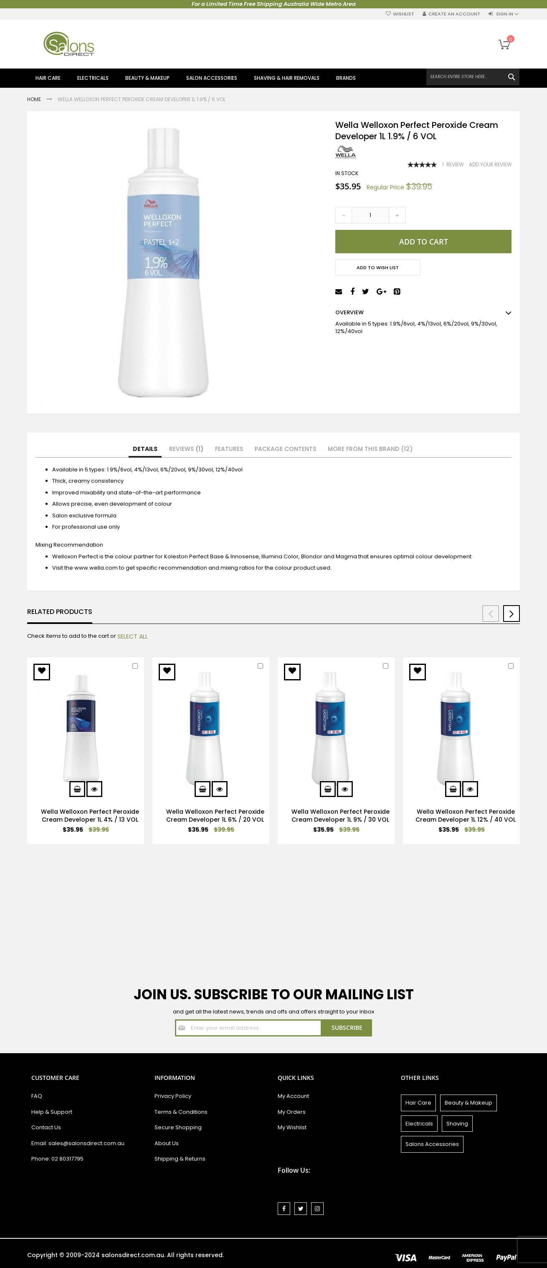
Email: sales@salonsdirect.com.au (77, 1143)
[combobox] (473, 77)
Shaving (457, 1124)
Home (34, 99)
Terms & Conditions (181, 1112)
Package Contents (285, 449)
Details (145, 449)
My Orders (292, 1112)
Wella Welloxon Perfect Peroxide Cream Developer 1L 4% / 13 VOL (90, 815)
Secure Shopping (178, 1127)
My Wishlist (292, 1127)
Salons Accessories (432, 1144)
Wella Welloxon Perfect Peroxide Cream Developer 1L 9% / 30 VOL (340, 815)
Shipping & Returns (179, 1159)
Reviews (186, 449)
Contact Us (46, 1127)
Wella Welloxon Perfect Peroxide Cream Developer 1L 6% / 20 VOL (215, 815)
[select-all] (132, 636)
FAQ (36, 1096)
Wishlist (403, 14)
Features (229, 449)
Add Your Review (490, 164)
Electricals (419, 1124)
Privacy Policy (172, 1096)
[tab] (145, 449)
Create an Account (454, 14)
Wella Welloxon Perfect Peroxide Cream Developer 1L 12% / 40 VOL (465, 815)
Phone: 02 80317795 (57, 1159)
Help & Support (51, 1112)
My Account (293, 1096)
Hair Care (418, 1103)
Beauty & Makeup (468, 1103)
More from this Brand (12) (370, 449)
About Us (166, 1143)
